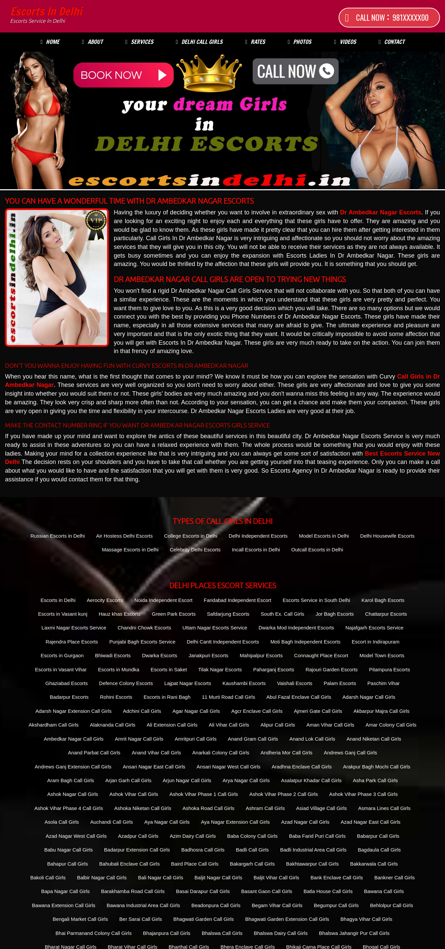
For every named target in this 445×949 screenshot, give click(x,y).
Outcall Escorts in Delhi (317, 549)
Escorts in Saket (169, 669)
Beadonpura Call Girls (216, 905)
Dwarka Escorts (159, 655)
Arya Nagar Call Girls (246, 780)
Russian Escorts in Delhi (57, 536)
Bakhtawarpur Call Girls (312, 864)
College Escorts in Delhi (190, 536)
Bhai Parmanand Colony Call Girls (94, 933)
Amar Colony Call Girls (391, 725)
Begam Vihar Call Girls (277, 905)
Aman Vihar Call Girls (330, 725)
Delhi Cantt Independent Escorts (223, 642)
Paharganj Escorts (273, 669)
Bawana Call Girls (384, 891)
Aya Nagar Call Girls (167, 822)
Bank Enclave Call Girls (336, 877)
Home (49, 42)
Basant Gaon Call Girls (266, 891)
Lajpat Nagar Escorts (187, 683)
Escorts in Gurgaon (62, 655)
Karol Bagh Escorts (382, 600)
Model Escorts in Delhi (324, 536)
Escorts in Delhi (46, 15)
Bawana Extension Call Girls (63, 905)
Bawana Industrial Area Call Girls (143, 905)
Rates (255, 42)
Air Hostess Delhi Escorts (124, 536)
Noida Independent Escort (163, 600)
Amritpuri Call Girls (195, 739)
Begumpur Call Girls (336, 905)
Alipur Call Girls (278, 725)
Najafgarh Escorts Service (374, 627)
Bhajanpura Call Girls (166, 933)
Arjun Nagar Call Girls (187, 780)
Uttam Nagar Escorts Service (214, 627)
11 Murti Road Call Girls (228, 697)
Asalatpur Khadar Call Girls (311, 780)
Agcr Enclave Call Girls (256, 711)
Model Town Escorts (381, 655)
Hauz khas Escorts (120, 614)
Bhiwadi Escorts (113, 655)
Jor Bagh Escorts (335, 614)
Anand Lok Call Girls (312, 739)
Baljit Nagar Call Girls (218, 877)
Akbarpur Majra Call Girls (382, 711)
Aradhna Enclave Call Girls (302, 766)
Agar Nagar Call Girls (196, 711)
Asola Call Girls (61, 822)
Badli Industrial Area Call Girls (313, 850)
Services (139, 42)
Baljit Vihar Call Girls (276, 877)
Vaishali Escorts (295, 683)
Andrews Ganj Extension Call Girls (73, 766)
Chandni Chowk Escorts (144, 627)
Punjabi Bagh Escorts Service (142, 642)
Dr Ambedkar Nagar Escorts (380, 212)
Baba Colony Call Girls (252, 836)
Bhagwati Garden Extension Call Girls (287, 919)
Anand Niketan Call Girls (374, 739)
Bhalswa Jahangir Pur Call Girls (354, 933)
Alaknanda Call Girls (113, 725)
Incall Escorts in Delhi (256, 549)
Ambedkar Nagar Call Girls (73, 739)
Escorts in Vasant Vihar (61, 669)
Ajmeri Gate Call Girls (318, 711)
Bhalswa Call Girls (222, 933)
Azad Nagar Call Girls (305, 822)
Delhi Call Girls (199, 42)
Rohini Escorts (116, 697)
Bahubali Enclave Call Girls (129, 864)
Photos (299, 42)
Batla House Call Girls (328, 891)
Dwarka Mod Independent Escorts (296, 627)
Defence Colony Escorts (126, 683)
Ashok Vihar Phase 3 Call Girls (363, 794)
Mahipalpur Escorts (261, 655)
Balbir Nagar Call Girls (101, 877)
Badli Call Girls (252, 850)
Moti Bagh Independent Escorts (305, 642)
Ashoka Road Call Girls (209, 808)
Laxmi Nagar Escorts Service (73, 627)
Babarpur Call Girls (378, 836)
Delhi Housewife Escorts (387, 536)
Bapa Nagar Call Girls (65, 891)
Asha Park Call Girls (375, 780)
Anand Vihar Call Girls (156, 752)
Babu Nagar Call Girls (68, 850)
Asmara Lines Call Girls (384, 808)
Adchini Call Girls (142, 711)
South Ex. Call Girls (282, 614)
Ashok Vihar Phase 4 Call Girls (68, 808)
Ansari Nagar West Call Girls (229, 766)
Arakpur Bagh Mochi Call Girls (376, 766)
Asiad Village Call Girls (321, 808)
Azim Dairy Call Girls (193, 836)
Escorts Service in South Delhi (316, 600)
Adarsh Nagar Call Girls (369, 697)
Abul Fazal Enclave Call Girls (298, 697)
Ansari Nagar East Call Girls (154, 766)
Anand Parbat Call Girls (94, 752)
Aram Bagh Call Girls (70, 780)
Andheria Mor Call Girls (287, 752)
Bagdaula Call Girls (379, 850)
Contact (392, 42)
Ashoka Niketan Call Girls (142, 808)
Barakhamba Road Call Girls (133, 891)
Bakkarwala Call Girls (374, 864)
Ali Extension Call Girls (172, 725)
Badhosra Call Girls (203, 850)
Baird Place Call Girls (194, 864)
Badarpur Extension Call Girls (137, 850)
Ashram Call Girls (265, 808)
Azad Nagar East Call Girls (370, 822)
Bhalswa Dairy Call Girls (281, 933)
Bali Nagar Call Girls (160, 877)
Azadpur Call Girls (138, 836)
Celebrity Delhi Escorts (195, 549)
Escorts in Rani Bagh (167, 697)
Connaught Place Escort (321, 655)
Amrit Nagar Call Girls (139, 739)
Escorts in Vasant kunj (62, 614)
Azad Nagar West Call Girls (76, 836)
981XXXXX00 (410, 17)
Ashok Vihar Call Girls (133, 794)
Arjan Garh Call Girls (128, 780)
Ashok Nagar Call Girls (72, 794)
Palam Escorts (340, 683)
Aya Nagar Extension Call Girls (235, 822)
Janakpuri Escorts (208, 655)
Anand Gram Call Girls (253, 739)
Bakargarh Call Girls (252, 864)
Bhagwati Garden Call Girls (203, 919)
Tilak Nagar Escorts (220, 669)
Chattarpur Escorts (386, 614)
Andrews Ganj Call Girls (350, 752)
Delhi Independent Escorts (258, 536)
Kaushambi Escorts (244, 683)
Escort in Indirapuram (375, 642)
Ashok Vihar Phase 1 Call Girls (203, 794)
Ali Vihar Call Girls (229, 725)
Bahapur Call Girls (67, 864)
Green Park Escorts (174, 614)
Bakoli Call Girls (48, 877)
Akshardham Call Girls (54, 725)
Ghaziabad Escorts (66, 683)
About (92, 42)
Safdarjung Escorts (228, 614)
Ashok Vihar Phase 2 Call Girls (283, 794)
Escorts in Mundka (118, 669)
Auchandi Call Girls (111, 822)
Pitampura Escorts (389, 669)
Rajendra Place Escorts (72, 642)
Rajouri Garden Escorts (331, 669)
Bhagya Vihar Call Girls (366, 919)
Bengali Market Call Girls (80, 919)
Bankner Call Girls (394, 877)
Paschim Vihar (383, 683)
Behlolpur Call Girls (391, 905)
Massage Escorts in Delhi (130, 549)
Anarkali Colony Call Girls (220, 752)
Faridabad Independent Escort (237, 600)
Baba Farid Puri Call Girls (317, 836)
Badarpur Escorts (69, 697)
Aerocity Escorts (105, 600)
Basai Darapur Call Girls (203, 891)
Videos (345, 42)
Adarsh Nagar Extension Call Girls (73, 711)
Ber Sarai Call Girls (140, 919)
